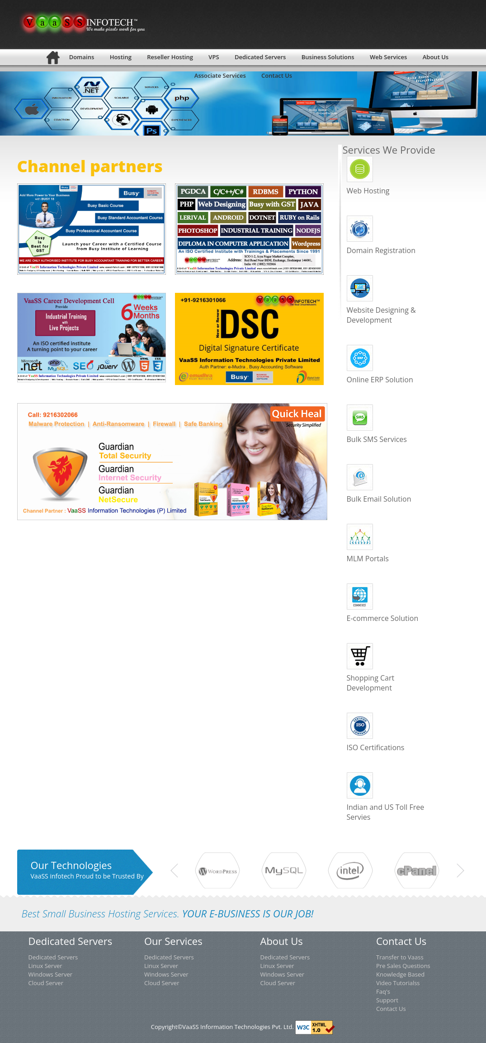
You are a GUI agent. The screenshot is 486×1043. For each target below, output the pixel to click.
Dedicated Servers (53, 957)
